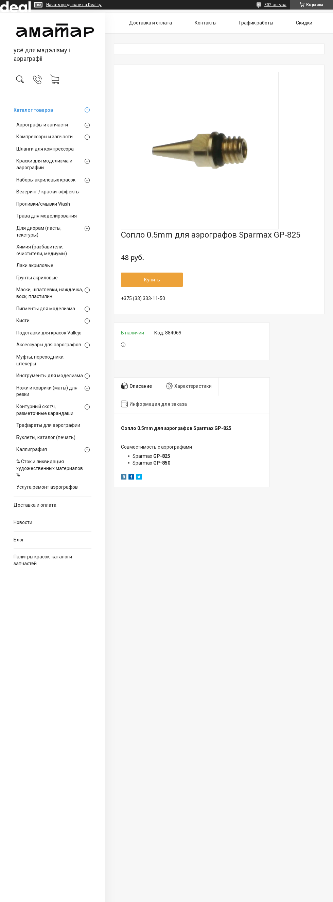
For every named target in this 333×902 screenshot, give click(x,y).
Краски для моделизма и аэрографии (44, 164)
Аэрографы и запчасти (42, 124)
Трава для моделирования (46, 216)
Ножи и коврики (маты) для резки (46, 391)
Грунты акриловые (37, 277)
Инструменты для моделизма (49, 375)
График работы (256, 22)
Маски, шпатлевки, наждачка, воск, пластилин (49, 293)
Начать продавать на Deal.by (74, 4)
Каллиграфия (31, 449)
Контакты (205, 22)
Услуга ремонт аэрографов (47, 487)
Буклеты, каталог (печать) (45, 437)
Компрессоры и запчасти (44, 136)
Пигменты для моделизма (45, 308)
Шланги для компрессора (45, 149)
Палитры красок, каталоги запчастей (43, 560)
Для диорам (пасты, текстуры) (39, 231)
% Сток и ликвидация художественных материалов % (49, 468)
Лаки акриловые (34, 265)
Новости (23, 522)
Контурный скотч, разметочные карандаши (44, 410)
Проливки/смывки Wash (43, 204)
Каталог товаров (33, 110)
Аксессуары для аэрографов (48, 344)
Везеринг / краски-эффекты (48, 191)
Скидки (304, 22)
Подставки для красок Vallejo (49, 332)
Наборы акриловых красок (45, 180)
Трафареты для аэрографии (48, 425)
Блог (19, 539)
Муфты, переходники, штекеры (40, 360)
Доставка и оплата (35, 505)
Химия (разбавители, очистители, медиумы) (41, 250)
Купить (152, 279)
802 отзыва (275, 4)
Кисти (23, 320)
